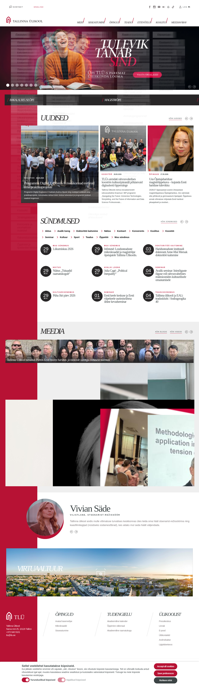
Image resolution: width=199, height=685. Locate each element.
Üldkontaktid (165, 627)
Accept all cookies (163, 662)
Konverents (138, 223)
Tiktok (173, 4)
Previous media (186, 324)
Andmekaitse (165, 632)
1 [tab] (8, 79)
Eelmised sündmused (181, 214)
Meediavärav (179, 16)
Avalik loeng (63, 223)
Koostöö (169, 223)
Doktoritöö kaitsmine (87, 223)
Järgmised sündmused (186, 214)
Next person (76, 524)
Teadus (133, 16)
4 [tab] (27, 79)
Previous (181, 77)
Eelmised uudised (186, 112)
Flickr (163, 4)
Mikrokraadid (62, 618)
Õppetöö (104, 229)
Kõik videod (174, 324)
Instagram (154, 4)
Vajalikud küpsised (76, 677)
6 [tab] (39, 79)
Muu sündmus (122, 229)
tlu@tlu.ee (10, 627)
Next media (191, 324)
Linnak (162, 618)
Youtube (159, 4)
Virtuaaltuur (168, 4)
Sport (77, 229)
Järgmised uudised (191, 112)
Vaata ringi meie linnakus (99, 565)
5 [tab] (33, 79)
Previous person (71, 524)
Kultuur (64, 229)
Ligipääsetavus (166, 636)
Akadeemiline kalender (119, 613)
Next (186, 77)
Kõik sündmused (167, 214)
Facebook (149, 4)
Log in (186, 5)
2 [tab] (14, 79)
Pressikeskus (166, 613)
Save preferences (163, 671)
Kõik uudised (174, 112)
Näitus (107, 223)
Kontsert (121, 223)
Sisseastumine (104, 16)
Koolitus (162, 16)
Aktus (48, 223)
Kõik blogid (157, 324)
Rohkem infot (163, 679)
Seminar (49, 229)
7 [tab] (46, 79)
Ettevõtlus (147, 16)
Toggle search (194, 15)
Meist (89, 16)
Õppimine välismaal (117, 618)
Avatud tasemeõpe (65, 613)
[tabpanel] (99, 53)
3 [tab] (21, 79)
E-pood (163, 622)
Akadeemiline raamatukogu (121, 622)
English (29, 5)
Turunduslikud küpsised (42, 677)
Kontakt (15, 5)
